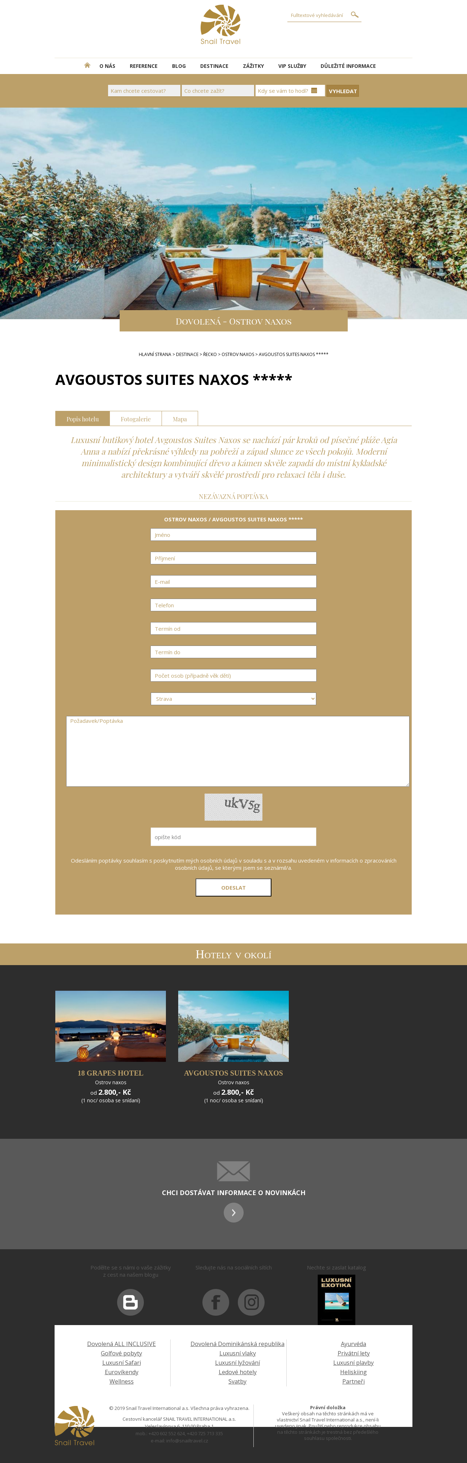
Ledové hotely (238, 1372)
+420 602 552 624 (167, 1433)
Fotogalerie (136, 418)
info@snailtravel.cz (187, 1440)
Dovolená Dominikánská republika (237, 1344)
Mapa (180, 418)
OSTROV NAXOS (238, 354)
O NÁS (107, 65)
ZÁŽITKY (253, 65)
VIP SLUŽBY (292, 65)
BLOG (179, 65)
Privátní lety (354, 1353)
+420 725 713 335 (205, 1433)
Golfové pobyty (121, 1353)
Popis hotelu (83, 418)
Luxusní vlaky (237, 1353)
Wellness (122, 1381)
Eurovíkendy (121, 1372)
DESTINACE (214, 65)
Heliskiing (353, 1372)
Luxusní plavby (353, 1363)
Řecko (210, 354)
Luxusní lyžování (237, 1363)
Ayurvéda (353, 1344)
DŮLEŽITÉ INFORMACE (348, 65)
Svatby (237, 1381)
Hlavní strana (155, 354)
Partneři (353, 1381)
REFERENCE (144, 65)
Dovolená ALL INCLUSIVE (121, 1344)
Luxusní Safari (121, 1363)
